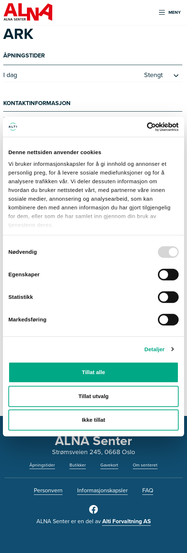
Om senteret (145, 465)
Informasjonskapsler (102, 490)
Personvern (48, 490)
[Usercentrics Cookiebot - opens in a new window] (147, 127)
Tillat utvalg (93, 396)
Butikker (77, 465)
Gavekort (109, 465)
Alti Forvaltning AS (126, 521)
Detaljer (154, 349)
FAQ (147, 490)
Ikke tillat (93, 420)
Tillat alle (93, 372)
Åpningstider (42, 465)
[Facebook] (93, 512)
